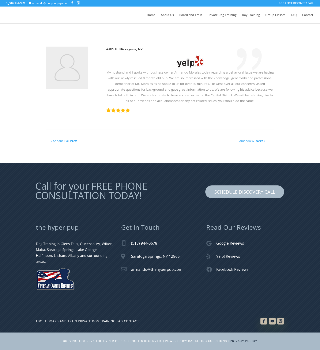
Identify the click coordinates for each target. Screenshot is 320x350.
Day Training (251, 15)
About (41, 321)
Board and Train (190, 15)
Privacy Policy (243, 341)
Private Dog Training (222, 15)
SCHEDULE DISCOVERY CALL (244, 192)
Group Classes (275, 15)
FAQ (294, 15)
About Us (167, 15)
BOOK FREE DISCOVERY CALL (296, 3)
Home (151, 15)
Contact (307, 15)
